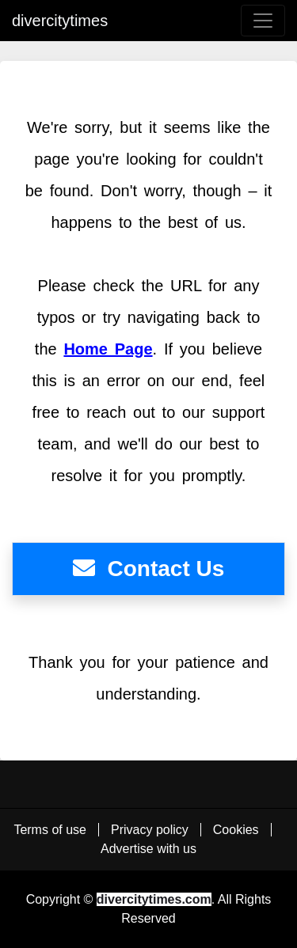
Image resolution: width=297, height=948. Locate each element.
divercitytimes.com (154, 899)
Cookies (236, 829)
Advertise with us (148, 848)
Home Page (107, 349)
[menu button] (263, 20)
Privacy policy (149, 829)
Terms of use (49, 829)
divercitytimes (60, 20)
